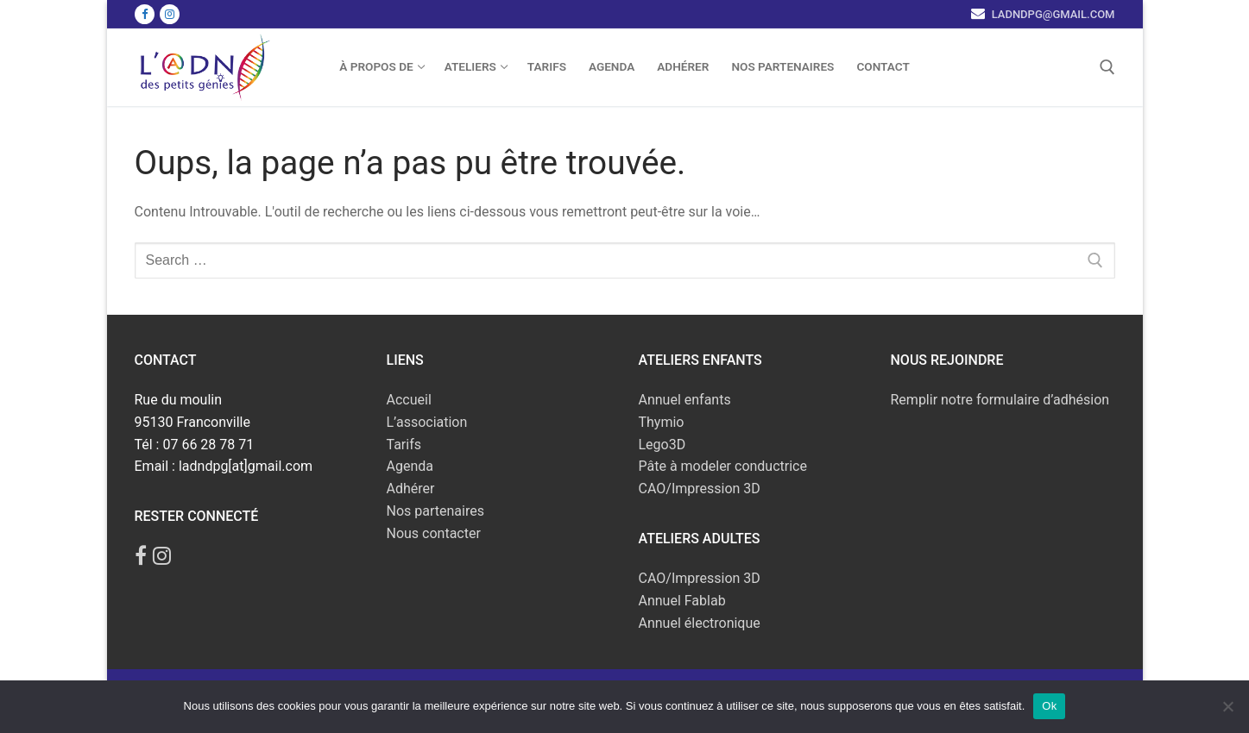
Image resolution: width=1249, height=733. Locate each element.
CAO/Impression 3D (699, 488)
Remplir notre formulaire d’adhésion (1000, 400)
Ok (1049, 705)
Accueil (409, 400)
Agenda (410, 466)
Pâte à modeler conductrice (723, 466)
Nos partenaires (435, 511)
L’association (427, 422)
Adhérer (411, 488)
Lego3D (662, 444)
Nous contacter (434, 533)
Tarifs (404, 444)
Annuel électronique (699, 623)
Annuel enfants (685, 400)
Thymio (661, 422)
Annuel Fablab (682, 600)
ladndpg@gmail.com (1051, 14)
